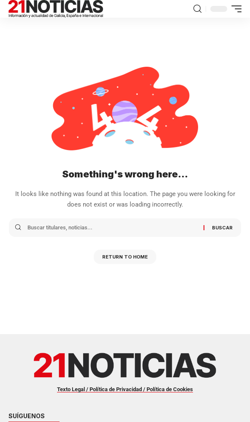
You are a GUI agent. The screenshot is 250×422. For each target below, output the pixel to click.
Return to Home (125, 257)
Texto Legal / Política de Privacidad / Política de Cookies (125, 389)
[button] (197, 9)
